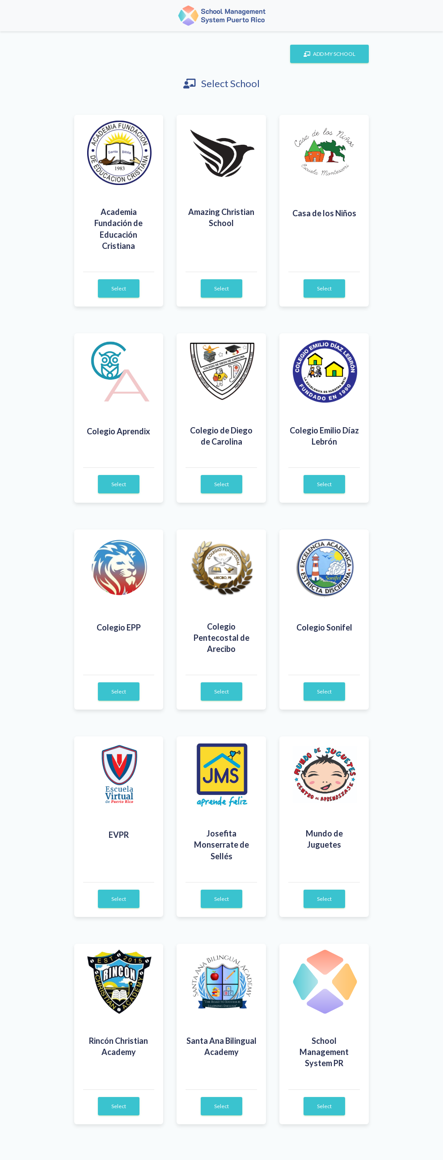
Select (118, 288)
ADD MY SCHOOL (329, 53)
